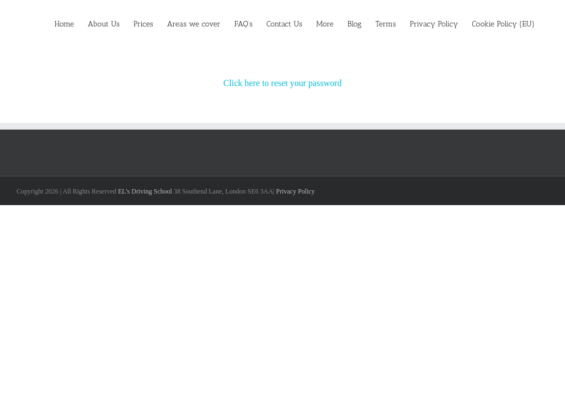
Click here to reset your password (282, 83)
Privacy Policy (295, 191)
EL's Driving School (145, 191)
